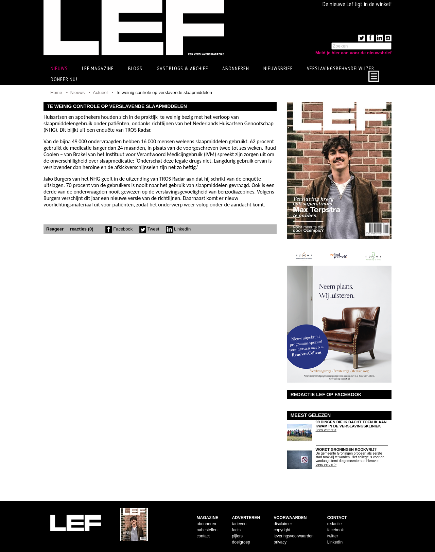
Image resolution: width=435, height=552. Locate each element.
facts (236, 530)
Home (56, 92)
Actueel (100, 92)
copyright (282, 530)
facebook (335, 530)
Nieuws (77, 92)
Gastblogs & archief (182, 68)
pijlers (237, 536)
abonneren (206, 523)
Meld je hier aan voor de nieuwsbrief (353, 52)
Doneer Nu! (64, 79)
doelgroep (241, 542)
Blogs (135, 68)
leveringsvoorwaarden (293, 536)
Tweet (149, 229)
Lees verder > (326, 430)
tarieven (239, 523)
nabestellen (207, 530)
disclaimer (283, 523)
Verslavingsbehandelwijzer (340, 68)
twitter (332, 536)
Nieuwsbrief (278, 68)
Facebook (119, 229)
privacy (280, 542)
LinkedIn (178, 229)
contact (203, 536)
